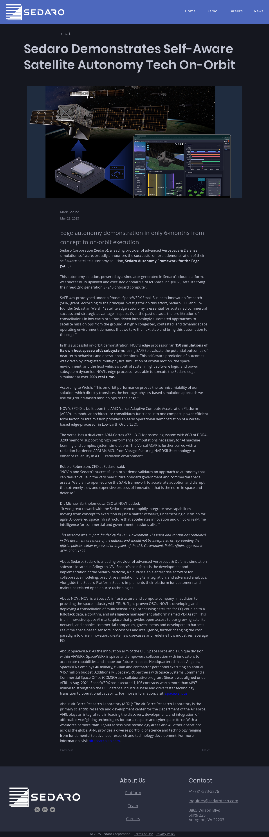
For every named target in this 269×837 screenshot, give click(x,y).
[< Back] (74, 34)
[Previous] (74, 750)
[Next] (198, 750)
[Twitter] (52, 809)
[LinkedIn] (37, 809)
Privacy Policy (165, 834)
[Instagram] (45, 809)
